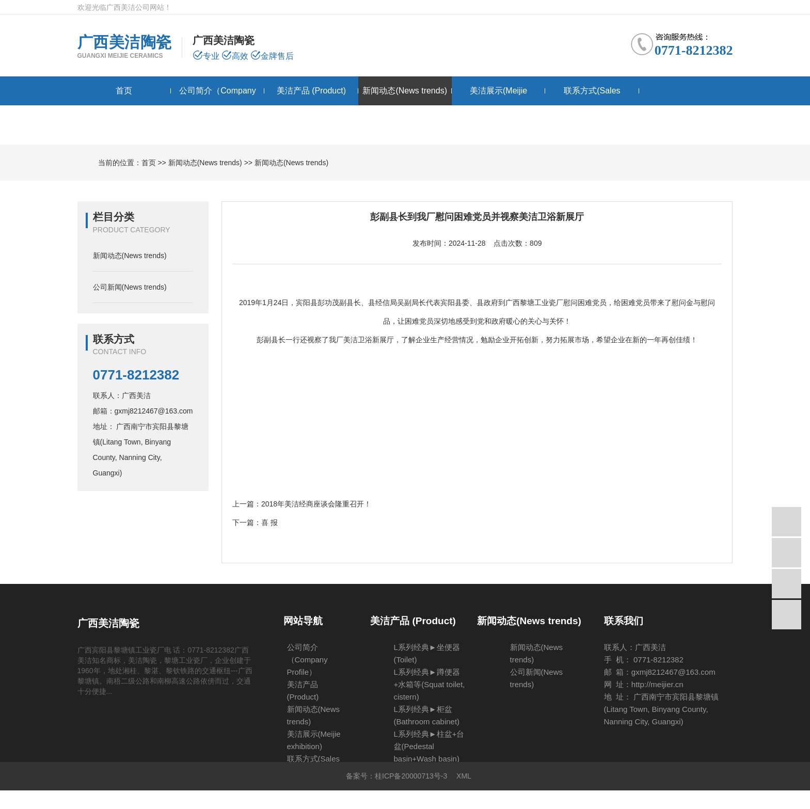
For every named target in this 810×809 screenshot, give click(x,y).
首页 (124, 90)
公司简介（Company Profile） (217, 105)
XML (463, 776)
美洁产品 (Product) (311, 90)
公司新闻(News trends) (130, 287)
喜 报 (269, 522)
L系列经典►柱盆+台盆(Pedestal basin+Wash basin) (429, 746)
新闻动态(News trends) (404, 90)
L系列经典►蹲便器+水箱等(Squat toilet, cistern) (429, 684)
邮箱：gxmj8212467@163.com (143, 411)
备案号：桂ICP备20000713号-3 (396, 776)
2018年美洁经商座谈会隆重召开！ (316, 504)
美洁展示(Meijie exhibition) (498, 105)
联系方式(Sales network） (592, 105)
